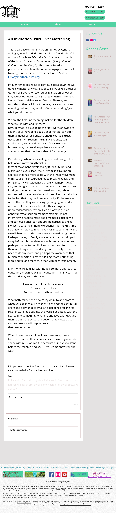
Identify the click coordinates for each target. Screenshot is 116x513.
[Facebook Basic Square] (87, 40)
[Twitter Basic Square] (94, 40)
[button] (58, 24)
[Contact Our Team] (95, 18)
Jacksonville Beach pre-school (60, 380)
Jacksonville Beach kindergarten (25, 380)
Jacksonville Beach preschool (24, 384)
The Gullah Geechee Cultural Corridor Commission (75, 505)
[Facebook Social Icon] (51, 474)
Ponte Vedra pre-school (54, 384)
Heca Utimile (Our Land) (24, 503)
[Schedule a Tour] (95, 12)
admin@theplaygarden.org (13, 467)
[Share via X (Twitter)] (15, 397)
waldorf (12, 389)
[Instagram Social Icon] (91, 40)
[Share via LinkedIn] (21, 397)
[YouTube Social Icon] (64, 474)
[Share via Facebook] (9, 397)
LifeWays (73, 384)
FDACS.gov (37, 497)
